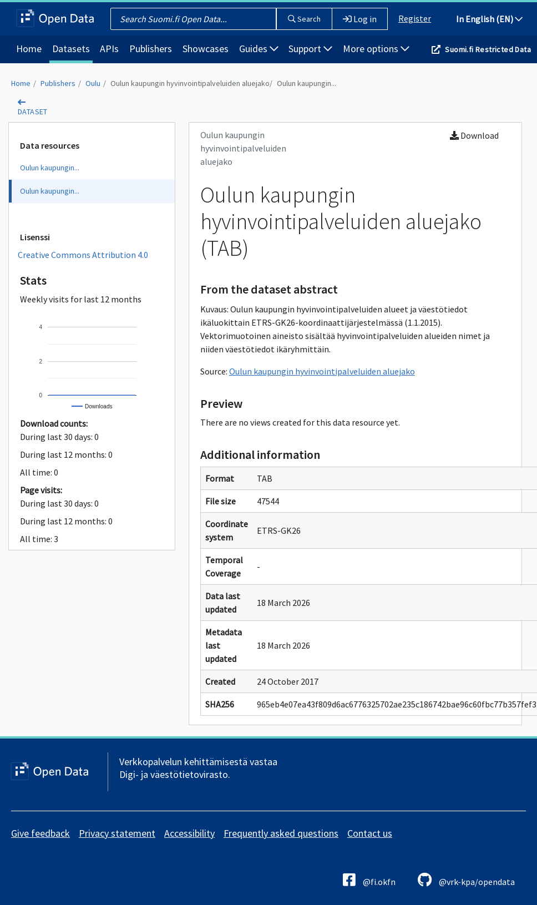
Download (474, 135)
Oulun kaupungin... (306, 83)
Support (310, 48)
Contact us (369, 833)
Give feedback (40, 833)
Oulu (92, 83)
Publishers (150, 48)
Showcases (206, 48)
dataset (33, 112)
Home (29, 48)
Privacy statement (117, 833)
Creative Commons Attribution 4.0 (83, 254)
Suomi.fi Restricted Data (488, 49)
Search (304, 19)
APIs (109, 48)
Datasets (71, 48)
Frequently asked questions (281, 833)
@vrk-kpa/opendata (466, 879)
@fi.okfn (369, 879)
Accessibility (189, 833)
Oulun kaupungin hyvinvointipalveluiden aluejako (190, 83)
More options (376, 48)
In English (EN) (489, 18)
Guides (258, 48)
